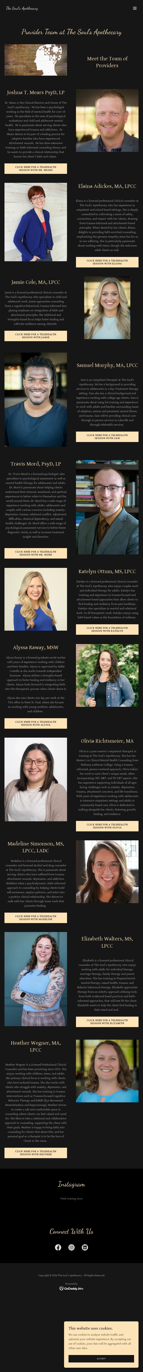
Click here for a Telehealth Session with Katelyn (107, 629)
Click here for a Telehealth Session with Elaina (107, 262)
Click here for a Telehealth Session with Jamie (35, 336)
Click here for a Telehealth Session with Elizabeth (107, 1022)
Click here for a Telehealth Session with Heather (35, 1153)
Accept (101, 1358)
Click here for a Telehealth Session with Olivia (107, 826)
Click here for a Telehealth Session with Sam (107, 437)
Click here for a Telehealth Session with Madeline (35, 918)
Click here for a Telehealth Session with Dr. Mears (35, 169)
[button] (135, 8)
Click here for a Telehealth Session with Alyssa (35, 723)
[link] (22, 8)
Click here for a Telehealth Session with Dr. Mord (35, 553)
